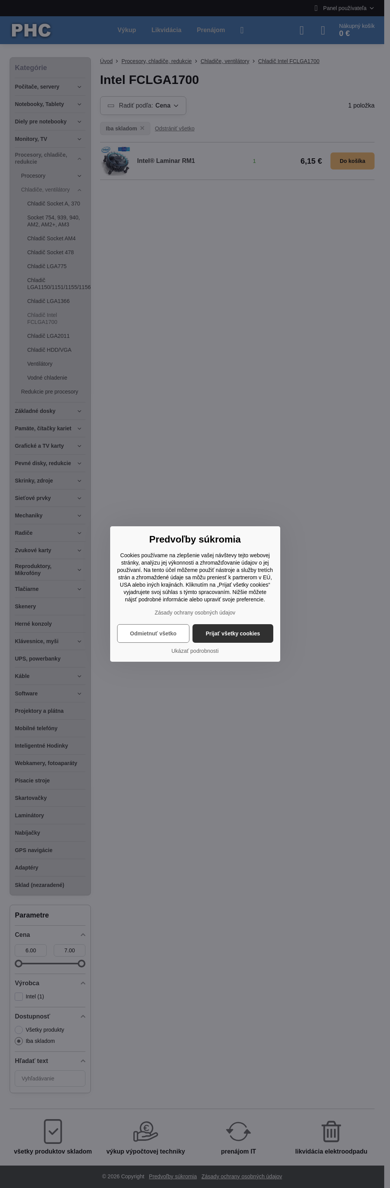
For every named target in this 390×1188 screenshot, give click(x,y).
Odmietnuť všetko (153, 633)
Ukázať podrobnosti (195, 651)
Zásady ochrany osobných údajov (195, 612)
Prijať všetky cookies (233, 633)
